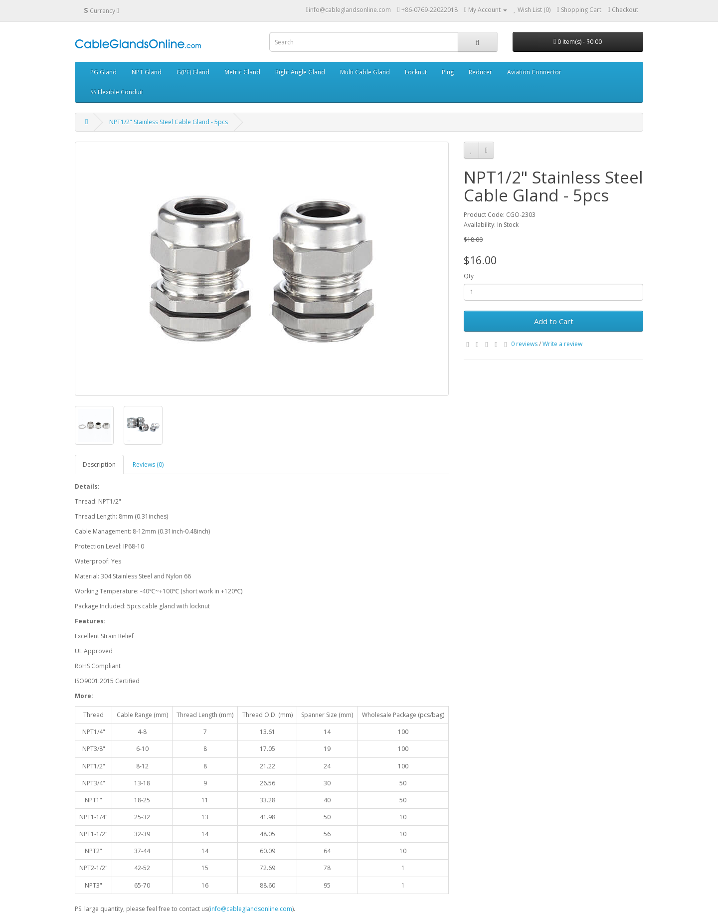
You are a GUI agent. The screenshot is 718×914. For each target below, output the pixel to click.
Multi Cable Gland (365, 72)
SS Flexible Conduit (116, 92)
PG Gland (103, 72)
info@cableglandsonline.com (251, 909)
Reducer (480, 72)
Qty (469, 276)
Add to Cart (553, 321)
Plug (448, 72)
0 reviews (524, 344)
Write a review (562, 344)
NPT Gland (147, 72)
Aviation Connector (534, 72)
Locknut (416, 72)
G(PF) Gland (193, 72)
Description (99, 464)
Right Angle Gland (300, 72)
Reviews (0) (148, 464)
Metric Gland (242, 72)
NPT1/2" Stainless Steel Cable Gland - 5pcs (168, 122)
